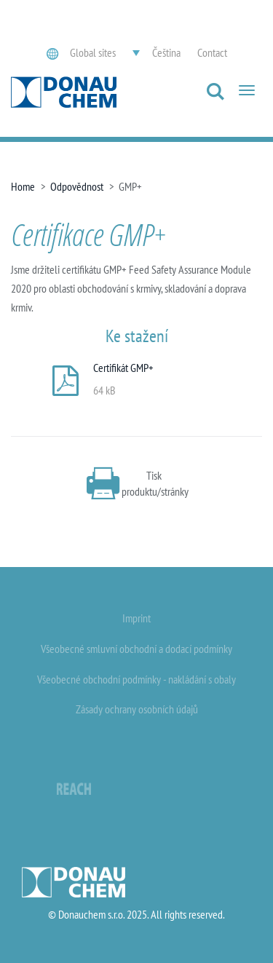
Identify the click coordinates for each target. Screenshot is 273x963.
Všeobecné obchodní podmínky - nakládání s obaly (136, 679)
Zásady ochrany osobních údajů (137, 709)
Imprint (136, 618)
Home (23, 186)
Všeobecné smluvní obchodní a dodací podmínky (136, 648)
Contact (212, 52)
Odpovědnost (76, 186)
